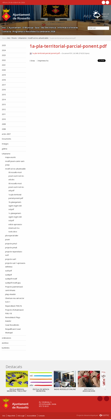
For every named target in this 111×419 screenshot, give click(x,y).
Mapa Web (11, 416)
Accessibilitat (31, 416)
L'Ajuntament (14, 27)
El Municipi (28, 27)
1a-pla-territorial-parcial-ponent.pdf (45, 53)
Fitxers (14, 38)
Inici (4, 27)
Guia (37, 27)
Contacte (41, 416)
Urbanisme (22, 38)
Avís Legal (21, 416)
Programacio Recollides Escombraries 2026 (34, 31)
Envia (33, 60)
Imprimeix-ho (43, 60)
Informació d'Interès (67, 27)
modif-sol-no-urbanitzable (38, 38)
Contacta (6, 31)
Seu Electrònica (48, 27)
